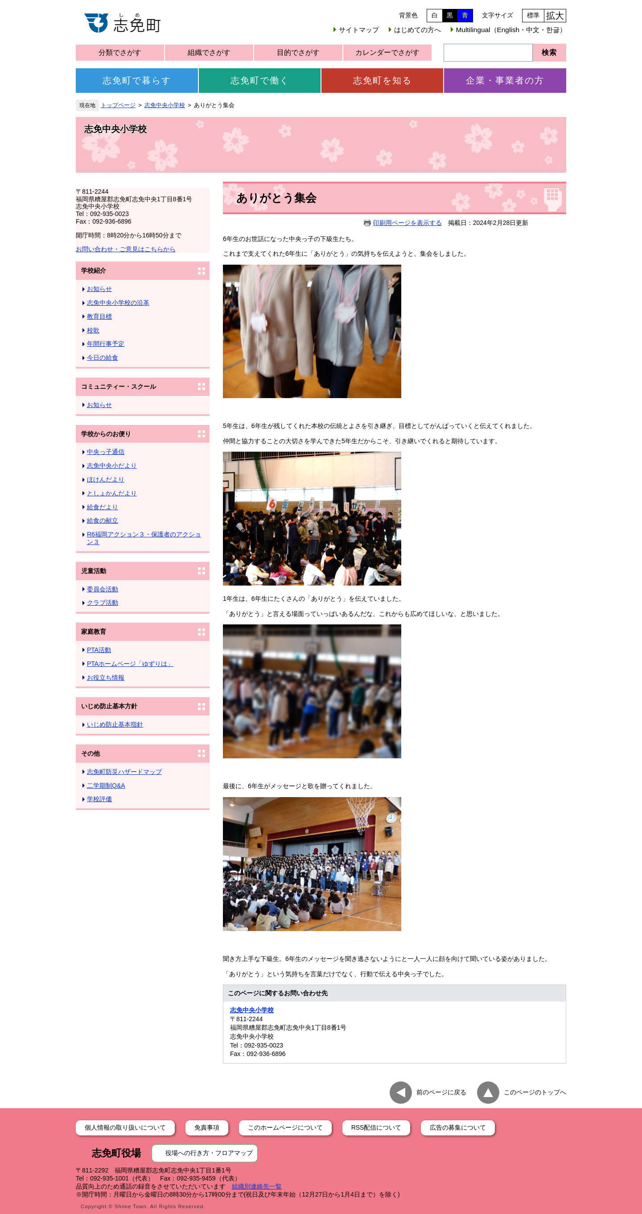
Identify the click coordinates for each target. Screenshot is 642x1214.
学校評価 (99, 798)
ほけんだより (105, 479)
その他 (90, 753)
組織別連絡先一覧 (257, 1186)
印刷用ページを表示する (407, 222)
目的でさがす (298, 52)
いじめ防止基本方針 (109, 706)
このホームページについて (285, 1127)
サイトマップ (359, 29)
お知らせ (99, 288)
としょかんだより (112, 493)
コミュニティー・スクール (118, 386)
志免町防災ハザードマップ (124, 771)
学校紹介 (93, 270)
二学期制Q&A (106, 785)
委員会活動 (102, 589)
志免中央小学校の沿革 (118, 302)
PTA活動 (99, 649)
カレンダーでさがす (387, 52)
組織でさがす (209, 52)
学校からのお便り (106, 433)
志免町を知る (382, 80)
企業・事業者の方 (505, 80)
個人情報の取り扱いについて (125, 1127)
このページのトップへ (535, 1091)
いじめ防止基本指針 (115, 724)
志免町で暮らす (137, 80)
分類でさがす (120, 52)
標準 (533, 15)
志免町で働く (259, 80)
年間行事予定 (105, 343)
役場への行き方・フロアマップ (209, 1152)
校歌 (93, 330)
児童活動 (93, 570)
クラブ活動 (102, 602)
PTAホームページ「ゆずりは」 (130, 663)
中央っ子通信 (105, 451)
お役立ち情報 (105, 677)
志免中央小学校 (164, 105)
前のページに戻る (441, 1091)
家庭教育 (93, 631)
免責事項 (206, 1127)
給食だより (102, 507)
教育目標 (99, 316)
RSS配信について (376, 1127)
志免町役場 (116, 1153)
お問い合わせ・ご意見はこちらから (126, 249)
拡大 (555, 16)
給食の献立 (102, 520)
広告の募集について (458, 1127)
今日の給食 (102, 357)
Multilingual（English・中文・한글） (511, 29)
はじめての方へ (417, 29)
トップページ (118, 105)
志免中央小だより (112, 465)
